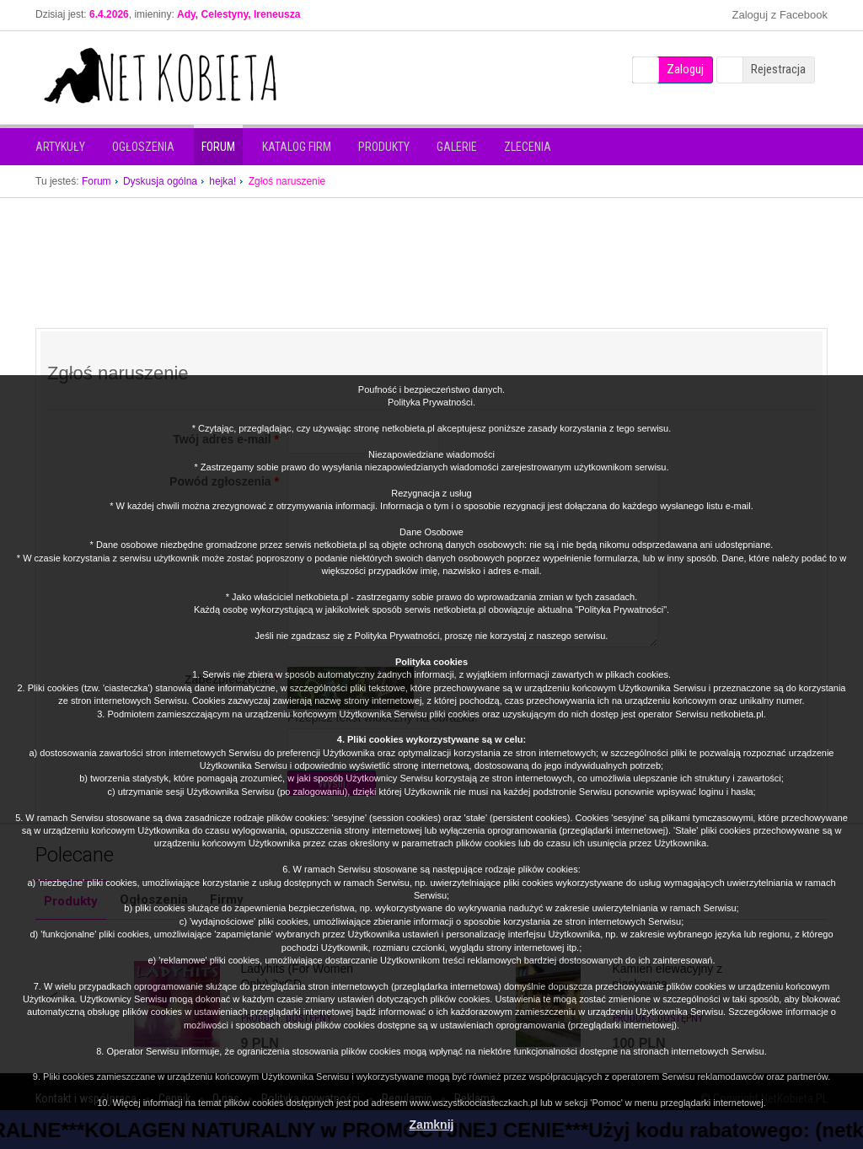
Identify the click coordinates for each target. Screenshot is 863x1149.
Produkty (384, 146)
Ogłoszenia (143, 146)
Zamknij (432, 1124)
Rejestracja (778, 69)
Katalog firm (296, 146)
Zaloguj (685, 69)
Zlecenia (527, 146)
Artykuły (60, 146)
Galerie (457, 146)
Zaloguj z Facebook (780, 14)
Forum (218, 146)
